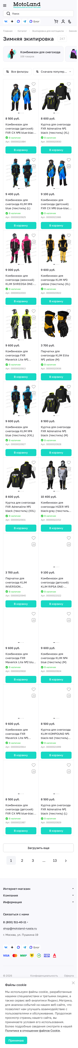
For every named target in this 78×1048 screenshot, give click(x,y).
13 (55, 860)
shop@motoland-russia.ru (20, 928)
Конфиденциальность (44, 975)
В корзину (21, 150)
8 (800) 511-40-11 (14, 922)
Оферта (69, 975)
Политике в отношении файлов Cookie (32, 1030)
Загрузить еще (38, 848)
